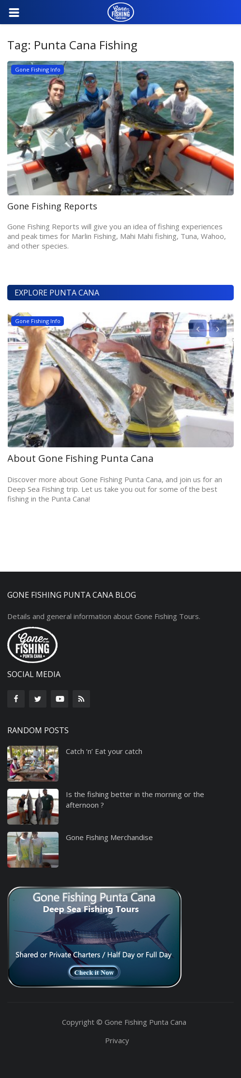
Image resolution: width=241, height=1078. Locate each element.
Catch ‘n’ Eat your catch (104, 751)
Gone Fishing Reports (52, 206)
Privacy (117, 1040)
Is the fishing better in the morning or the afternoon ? (135, 799)
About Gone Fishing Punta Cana (80, 458)
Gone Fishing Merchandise (109, 837)
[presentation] (198, 328)
